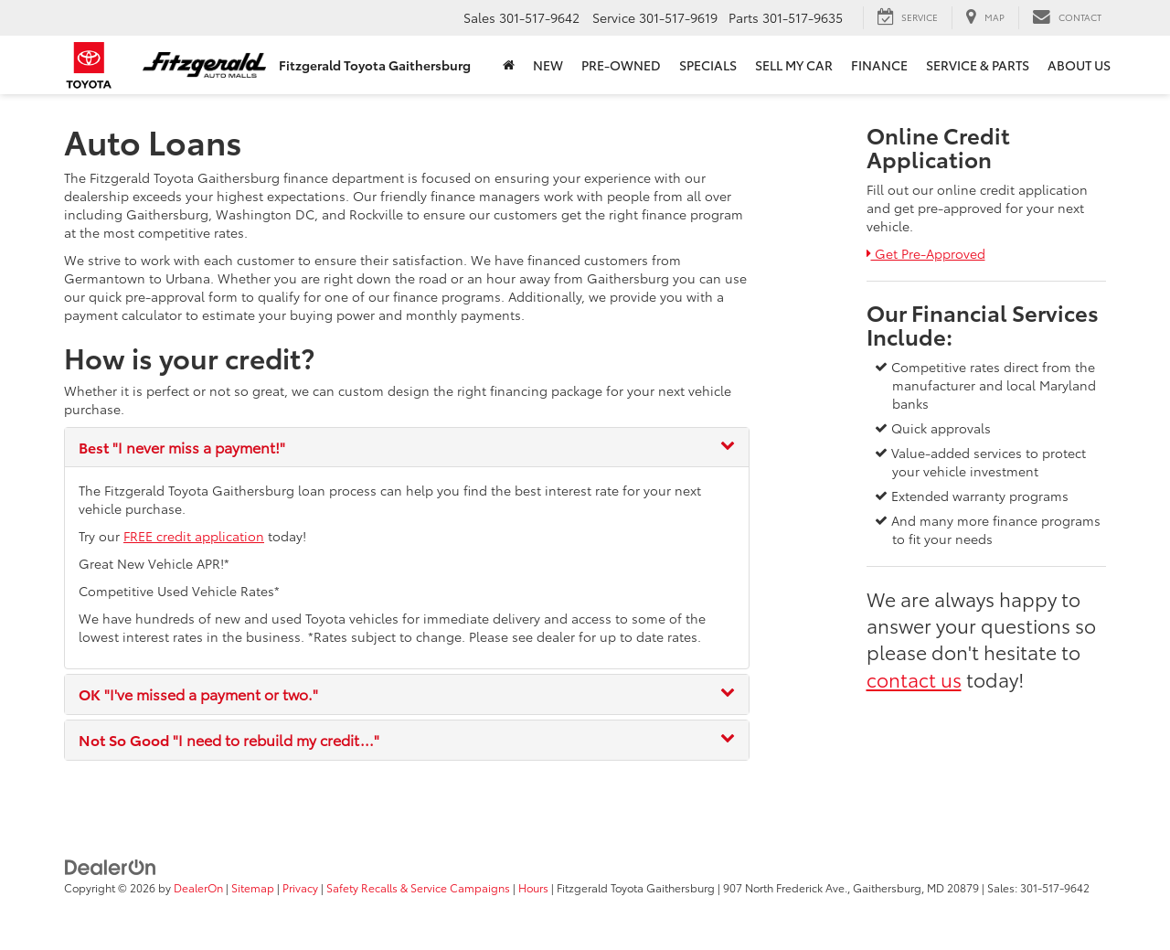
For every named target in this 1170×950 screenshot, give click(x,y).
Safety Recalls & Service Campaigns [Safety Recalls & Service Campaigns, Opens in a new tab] (418, 887)
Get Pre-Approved (926, 253)
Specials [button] (708, 65)
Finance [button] (879, 65)
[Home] (509, 65)
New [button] (548, 65)
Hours (533, 887)
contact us (914, 678)
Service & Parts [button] (977, 65)
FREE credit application (193, 536)
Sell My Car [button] (794, 65)
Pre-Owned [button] (621, 65)
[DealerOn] (110, 865)
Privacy (300, 887)
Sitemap (252, 887)
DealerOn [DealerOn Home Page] (198, 887)
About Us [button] (1079, 65)
